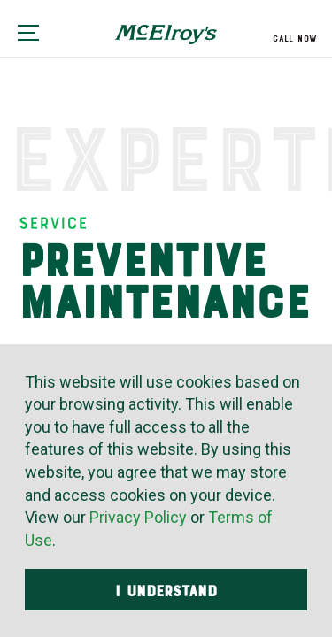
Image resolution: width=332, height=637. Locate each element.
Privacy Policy (138, 517)
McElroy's (166, 41)
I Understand (166, 591)
